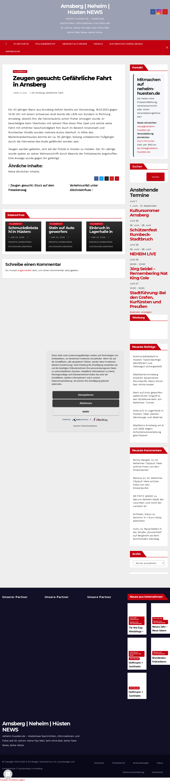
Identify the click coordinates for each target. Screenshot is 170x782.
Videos (98, 44)
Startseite (21, 44)
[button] (167, 47)
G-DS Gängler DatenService (38, 762)
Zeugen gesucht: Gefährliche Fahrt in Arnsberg (62, 81)
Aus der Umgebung (134, 618)
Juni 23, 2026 (17, 237)
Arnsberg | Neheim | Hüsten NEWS (85, 9)
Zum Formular (146, 141)
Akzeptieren (85, 394)
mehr (85, 411)
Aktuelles (157, 618)
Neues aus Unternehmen (135, 622)
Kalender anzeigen (141, 312)
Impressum (13, 51)
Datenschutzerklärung (126, 44)
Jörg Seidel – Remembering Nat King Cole (149, 273)
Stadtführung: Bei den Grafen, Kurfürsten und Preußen (148, 299)
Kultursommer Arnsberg (144, 213)
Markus (137, 478)
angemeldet (25, 270)
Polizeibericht (45, 44)
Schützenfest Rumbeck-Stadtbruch (143, 234)
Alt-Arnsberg (38, 93)
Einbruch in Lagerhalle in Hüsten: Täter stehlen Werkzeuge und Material (148, 414)
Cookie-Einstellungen (12, 779)
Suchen (137, 166)
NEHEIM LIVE (143, 253)
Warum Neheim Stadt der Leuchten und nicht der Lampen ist (148, 503)
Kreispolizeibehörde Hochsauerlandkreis (20, 242)
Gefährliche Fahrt (54, 93)
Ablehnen (85, 403)
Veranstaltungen (74, 44)
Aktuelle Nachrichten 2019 (135, 653)
